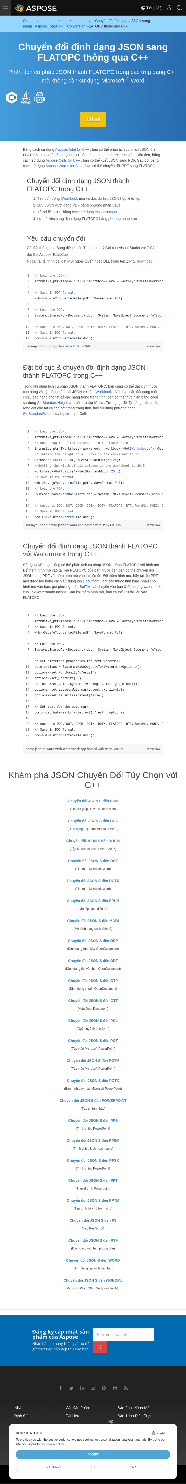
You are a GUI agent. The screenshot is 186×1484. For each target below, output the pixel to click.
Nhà (17, 1407)
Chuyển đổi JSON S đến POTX (93, 1080)
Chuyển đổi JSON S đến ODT (93, 960)
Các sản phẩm (78, 1407)
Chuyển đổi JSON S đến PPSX (93, 1160)
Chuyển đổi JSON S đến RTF (93, 1240)
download (145, 261)
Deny (132, 1466)
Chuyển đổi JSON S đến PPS (93, 1120)
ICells (98, 402)
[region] (93, 307)
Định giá (21, 1415)
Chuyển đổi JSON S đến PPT (93, 1180)
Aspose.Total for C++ (72, 149)
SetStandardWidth (38, 413)
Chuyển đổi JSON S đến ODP (93, 940)
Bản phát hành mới (134, 1407)
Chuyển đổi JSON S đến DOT (93, 860)
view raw (154, 346)
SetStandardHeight (52, 402)
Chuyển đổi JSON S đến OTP (93, 980)
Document (109, 212)
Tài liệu (72, 1415)
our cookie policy (52, 1444)
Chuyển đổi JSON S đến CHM (93, 801)
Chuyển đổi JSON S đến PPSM (93, 1140)
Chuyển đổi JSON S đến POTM (93, 1060)
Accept (93, 1454)
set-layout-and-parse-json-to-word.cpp (55, 525)
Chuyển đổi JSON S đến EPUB (93, 900)
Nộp (100, 1346)
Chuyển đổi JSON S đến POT (93, 1040)
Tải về (93, 119)
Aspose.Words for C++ (64, 166)
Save (116, 205)
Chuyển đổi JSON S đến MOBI (93, 920)
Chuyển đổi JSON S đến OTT (93, 1000)
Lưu (134, 218)
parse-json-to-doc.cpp (42, 346)
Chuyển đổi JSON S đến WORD (93, 1260)
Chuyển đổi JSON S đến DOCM (93, 841)
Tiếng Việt (152, 7)
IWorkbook (69, 198)
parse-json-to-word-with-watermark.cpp (56, 749)
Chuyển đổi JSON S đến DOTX (93, 880)
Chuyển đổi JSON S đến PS (93, 1220)
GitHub (90, 346)
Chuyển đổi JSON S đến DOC (93, 821)
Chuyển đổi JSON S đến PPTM (93, 1200)
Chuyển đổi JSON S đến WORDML (93, 1280)
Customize (54, 1466)
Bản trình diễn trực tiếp (129, 1418)
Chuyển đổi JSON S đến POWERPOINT (93, 1100)
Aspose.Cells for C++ (63, 160)
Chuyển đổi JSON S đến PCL (93, 1020)
